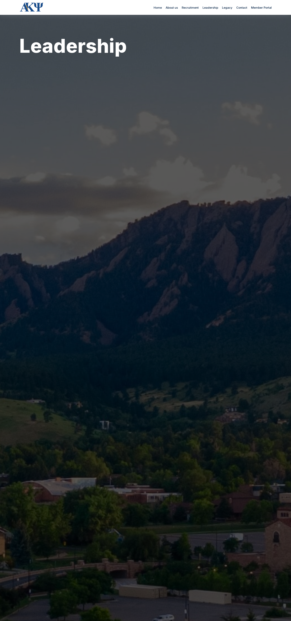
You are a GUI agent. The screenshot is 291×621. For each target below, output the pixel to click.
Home (158, 7)
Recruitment (190, 7)
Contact (241, 7)
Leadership (210, 7)
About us (172, 7)
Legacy (227, 7)
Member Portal (261, 7)
